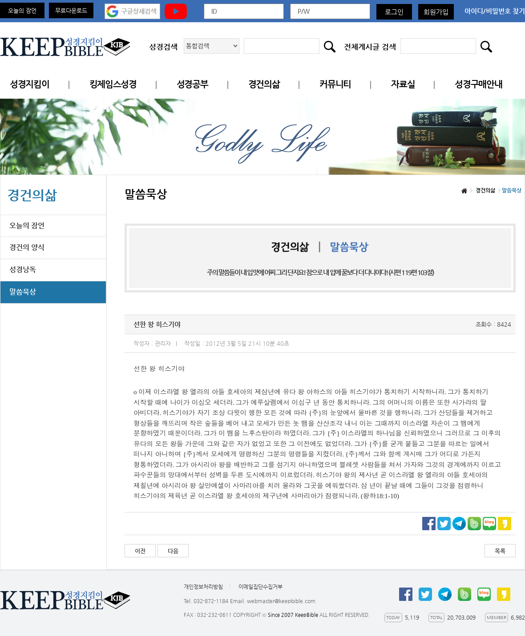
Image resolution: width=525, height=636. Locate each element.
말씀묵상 (22, 292)
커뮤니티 (335, 84)
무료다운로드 (71, 10)
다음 (173, 551)
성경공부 (192, 84)
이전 (140, 551)
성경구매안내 (478, 84)
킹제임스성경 (113, 84)
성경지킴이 (29, 84)
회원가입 (436, 12)
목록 (500, 551)
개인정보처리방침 (203, 587)
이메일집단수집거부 (260, 587)
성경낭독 (22, 269)
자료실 (403, 84)
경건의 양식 (26, 247)
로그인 (394, 12)
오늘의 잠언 (22, 10)
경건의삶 (264, 84)
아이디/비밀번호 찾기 (494, 11)
